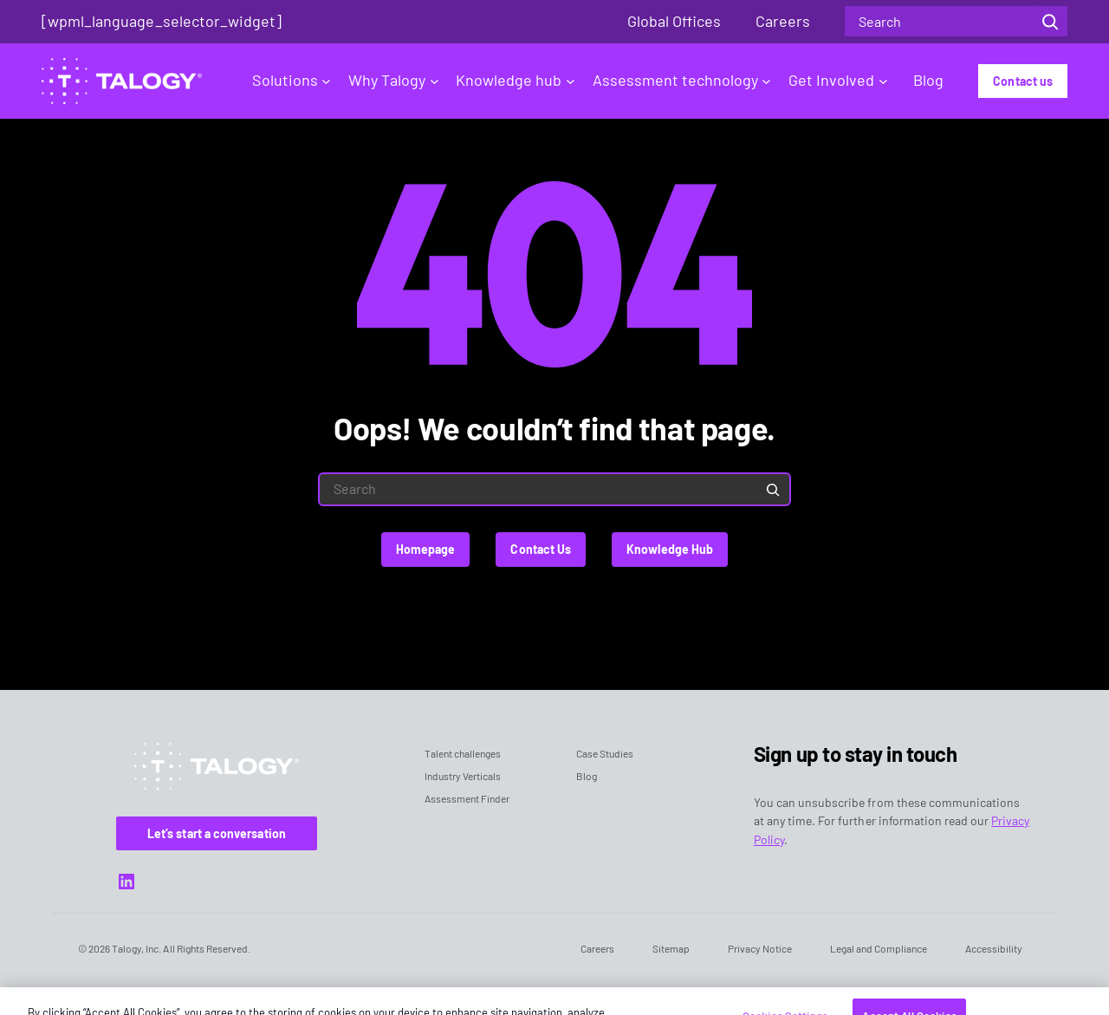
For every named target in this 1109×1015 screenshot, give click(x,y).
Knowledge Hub (669, 549)
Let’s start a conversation (216, 833)
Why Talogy (393, 79)
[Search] (1050, 21)
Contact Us (540, 549)
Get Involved (837, 79)
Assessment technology (682, 79)
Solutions (291, 79)
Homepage (426, 549)
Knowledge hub (515, 79)
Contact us (1023, 81)
